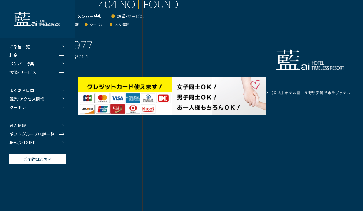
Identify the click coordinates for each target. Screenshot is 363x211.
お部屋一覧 (19, 47)
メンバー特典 (21, 64)
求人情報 (17, 125)
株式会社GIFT (22, 142)
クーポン (17, 107)
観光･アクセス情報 (26, 99)
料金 (13, 55)
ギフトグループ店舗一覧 (31, 134)
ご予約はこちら (37, 159)
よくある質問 (21, 90)
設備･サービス (22, 72)
